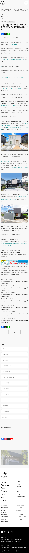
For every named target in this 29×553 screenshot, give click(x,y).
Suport (4, 491)
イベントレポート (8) (6, 365)
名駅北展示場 (4, 514)
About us (5, 485)
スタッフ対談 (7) (5, 388)
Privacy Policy (20, 496)
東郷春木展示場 (4, 521)
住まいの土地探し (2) (6, 400)
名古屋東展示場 (4, 519)
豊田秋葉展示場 (4, 508)
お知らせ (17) (5, 360)
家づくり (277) (5, 411)
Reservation (20, 489)
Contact (18, 491)
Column (9, 9)
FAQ (3, 494)
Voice (3, 500)
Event (18, 481)
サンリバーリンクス (21, 517)
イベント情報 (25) (6, 371)
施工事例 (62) (5, 417)
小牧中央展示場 (4, 517)
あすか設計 (19, 519)
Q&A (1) (4, 348)
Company (19, 494)
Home (3, 9)
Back (14, 332)
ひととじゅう (19, 514)
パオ (17, 512)
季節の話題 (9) (5, 405)
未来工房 (18, 510)
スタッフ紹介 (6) (5, 394)
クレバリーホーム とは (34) (8, 377)
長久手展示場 (4, 510)
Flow (3, 488)
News (18, 484)
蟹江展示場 (3, 512)
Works (4, 497)
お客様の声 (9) (5, 354)
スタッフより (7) (5, 382)
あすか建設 (19, 508)
